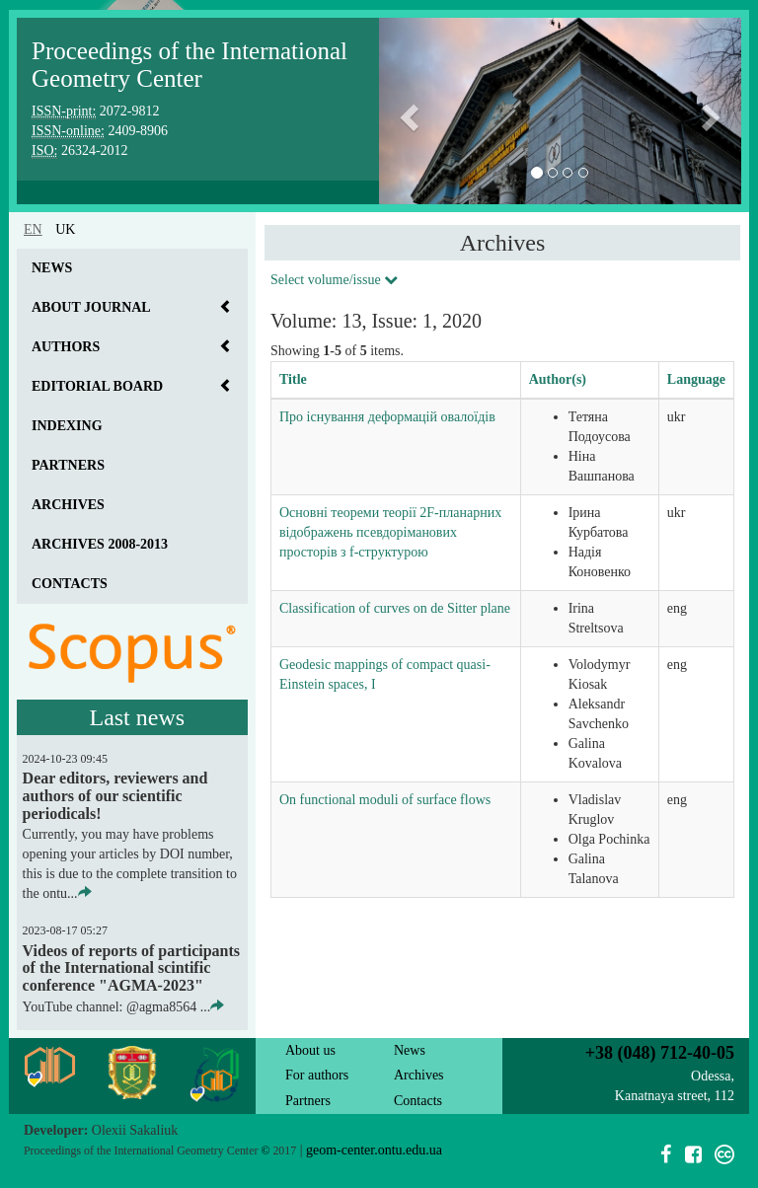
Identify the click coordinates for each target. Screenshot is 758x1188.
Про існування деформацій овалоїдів (387, 416)
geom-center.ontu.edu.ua (374, 1150)
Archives (68, 504)
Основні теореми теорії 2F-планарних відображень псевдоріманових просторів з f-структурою (390, 532)
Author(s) (557, 379)
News (52, 267)
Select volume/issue (334, 279)
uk (65, 229)
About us (310, 1050)
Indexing (67, 425)
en (33, 229)
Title (293, 379)
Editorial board (97, 386)
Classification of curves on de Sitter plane (394, 608)
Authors (66, 346)
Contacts (70, 583)
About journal (91, 307)
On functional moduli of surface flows (385, 799)
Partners (68, 465)
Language (696, 379)
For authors (316, 1075)
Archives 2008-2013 (100, 544)
